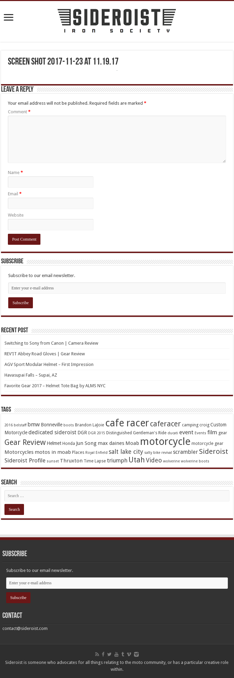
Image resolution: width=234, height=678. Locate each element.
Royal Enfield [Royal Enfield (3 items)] (96, 452)
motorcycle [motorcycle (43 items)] (165, 441)
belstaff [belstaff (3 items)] (20, 425)
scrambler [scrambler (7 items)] (185, 452)
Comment (19, 111)
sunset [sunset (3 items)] (53, 461)
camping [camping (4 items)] (190, 424)
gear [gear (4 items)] (222, 432)
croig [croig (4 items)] (204, 424)
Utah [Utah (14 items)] (136, 460)
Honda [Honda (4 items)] (68, 443)
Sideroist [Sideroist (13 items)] (213, 451)
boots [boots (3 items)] (68, 425)
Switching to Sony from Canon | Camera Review (51, 343)
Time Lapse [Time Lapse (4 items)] (95, 460)
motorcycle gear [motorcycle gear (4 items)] (207, 443)
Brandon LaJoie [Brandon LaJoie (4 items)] (89, 424)
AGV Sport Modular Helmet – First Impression (49, 364)
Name (15, 172)
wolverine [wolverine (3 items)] (171, 461)
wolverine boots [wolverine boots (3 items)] (195, 461)
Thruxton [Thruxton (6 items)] (71, 461)
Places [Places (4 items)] (78, 452)
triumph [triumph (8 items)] (117, 460)
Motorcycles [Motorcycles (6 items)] (19, 452)
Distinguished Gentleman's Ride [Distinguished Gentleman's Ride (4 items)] (136, 432)
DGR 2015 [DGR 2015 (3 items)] (96, 433)
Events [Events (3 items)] (200, 433)
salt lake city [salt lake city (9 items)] (126, 451)
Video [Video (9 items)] (154, 460)
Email (15, 193)
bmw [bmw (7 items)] (33, 424)
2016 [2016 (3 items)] (8, 425)
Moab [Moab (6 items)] (132, 443)
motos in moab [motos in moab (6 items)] (53, 452)
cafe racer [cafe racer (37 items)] (127, 423)
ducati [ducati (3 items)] (173, 433)
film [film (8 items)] (212, 432)
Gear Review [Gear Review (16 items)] (25, 442)
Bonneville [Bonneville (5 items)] (51, 424)
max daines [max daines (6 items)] (111, 443)
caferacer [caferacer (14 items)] (165, 424)
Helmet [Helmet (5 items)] (54, 443)
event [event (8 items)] (186, 432)
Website (16, 215)
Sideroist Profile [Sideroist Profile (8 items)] (25, 460)
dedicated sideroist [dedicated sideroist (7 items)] (52, 432)
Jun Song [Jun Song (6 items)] (86, 443)
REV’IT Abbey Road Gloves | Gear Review (44, 353)
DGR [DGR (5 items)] (82, 432)
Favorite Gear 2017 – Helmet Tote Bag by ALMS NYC (55, 385)
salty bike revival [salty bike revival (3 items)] (158, 452)
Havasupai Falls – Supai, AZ (30, 375)
